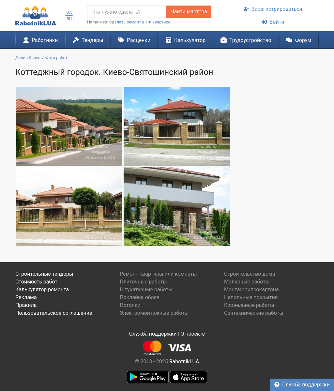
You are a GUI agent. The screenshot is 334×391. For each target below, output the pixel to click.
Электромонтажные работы (154, 313)
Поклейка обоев (139, 297)
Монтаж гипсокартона (251, 289)
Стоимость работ (36, 282)
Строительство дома (249, 274)
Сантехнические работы (253, 313)
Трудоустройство (245, 40)
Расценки (134, 40)
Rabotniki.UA (184, 361)
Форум (298, 40)
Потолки (130, 305)
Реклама (26, 297)
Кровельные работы (249, 305)
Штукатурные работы (146, 289)
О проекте (192, 334)
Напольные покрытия (251, 297)
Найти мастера (188, 11)
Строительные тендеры (44, 274)
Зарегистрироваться (273, 9)
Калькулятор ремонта (42, 289)
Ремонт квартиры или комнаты (158, 274)
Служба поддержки (302, 385)
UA (69, 12)
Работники (40, 40)
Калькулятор (185, 40)
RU (69, 18)
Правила (26, 305)
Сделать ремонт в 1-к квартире (140, 22)
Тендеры (88, 40)
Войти (273, 22)
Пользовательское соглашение (53, 313)
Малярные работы (246, 282)
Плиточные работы (143, 282)
